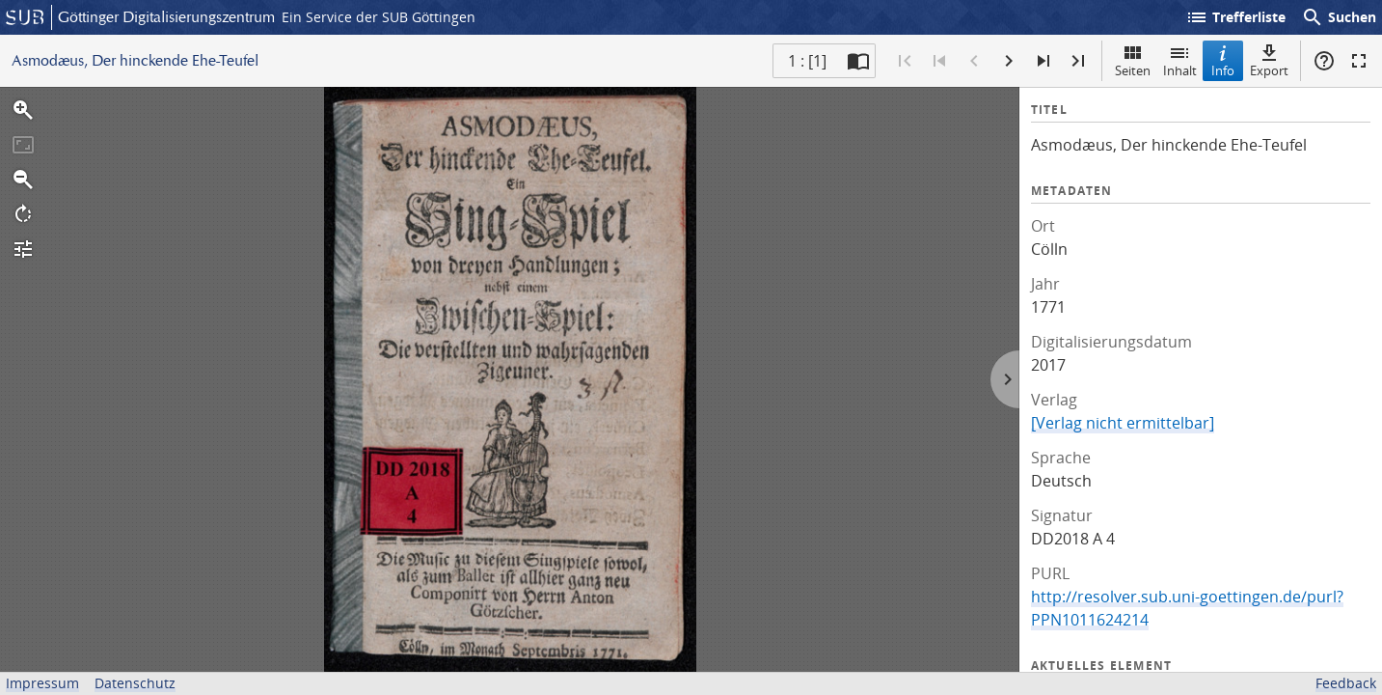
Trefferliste (1235, 17)
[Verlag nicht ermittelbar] (1122, 422)
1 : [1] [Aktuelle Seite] (807, 60)
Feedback (1345, 683)
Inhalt (1180, 60)
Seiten (1133, 60)
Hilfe (1324, 60)
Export (1269, 60)
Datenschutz (135, 683)
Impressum (42, 683)
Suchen (1338, 17)
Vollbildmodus (1358, 60)
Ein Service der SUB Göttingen (378, 17)
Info (1222, 60)
